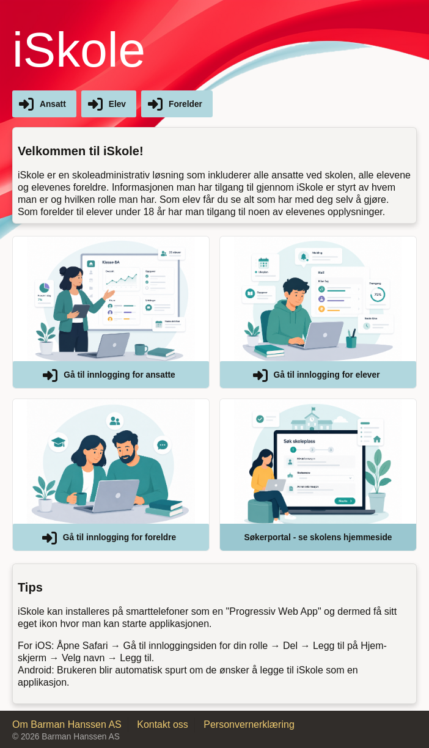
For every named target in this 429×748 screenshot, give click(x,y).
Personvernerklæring (249, 724)
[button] (111, 312)
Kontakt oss (162, 724)
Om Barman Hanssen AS (67, 724)
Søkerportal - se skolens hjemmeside (318, 537)
